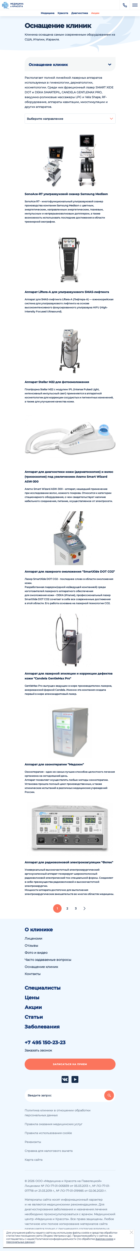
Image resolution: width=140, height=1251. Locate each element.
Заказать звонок (38, 1050)
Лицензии (33, 938)
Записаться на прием (70, 1064)
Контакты (33, 974)
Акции (95, 13)
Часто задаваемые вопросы (48, 960)
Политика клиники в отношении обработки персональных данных (58, 1113)
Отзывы (31, 946)
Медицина (47, 13)
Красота (63, 13)
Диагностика (79, 13)
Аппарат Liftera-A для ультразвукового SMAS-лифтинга (67, 292)
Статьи (34, 1017)
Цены (32, 998)
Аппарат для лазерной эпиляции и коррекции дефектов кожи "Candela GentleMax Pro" (69, 676)
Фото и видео (36, 953)
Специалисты (43, 988)
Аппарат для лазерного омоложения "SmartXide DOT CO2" (70, 571)
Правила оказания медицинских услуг (53, 1124)
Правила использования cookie (48, 1133)
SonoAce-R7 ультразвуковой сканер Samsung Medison (66, 194)
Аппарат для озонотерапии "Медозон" (54, 764)
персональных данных (20, 1242)
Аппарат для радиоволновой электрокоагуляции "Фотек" (69, 862)
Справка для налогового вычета (49, 1151)
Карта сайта (33, 1160)
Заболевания (42, 1027)
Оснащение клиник (41, 967)
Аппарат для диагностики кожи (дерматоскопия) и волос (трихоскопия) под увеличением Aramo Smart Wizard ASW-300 (69, 476)
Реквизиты (33, 1142)
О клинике (39, 930)
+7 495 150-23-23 (45, 1042)
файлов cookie (104, 1239)
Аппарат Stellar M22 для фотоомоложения (57, 382)
